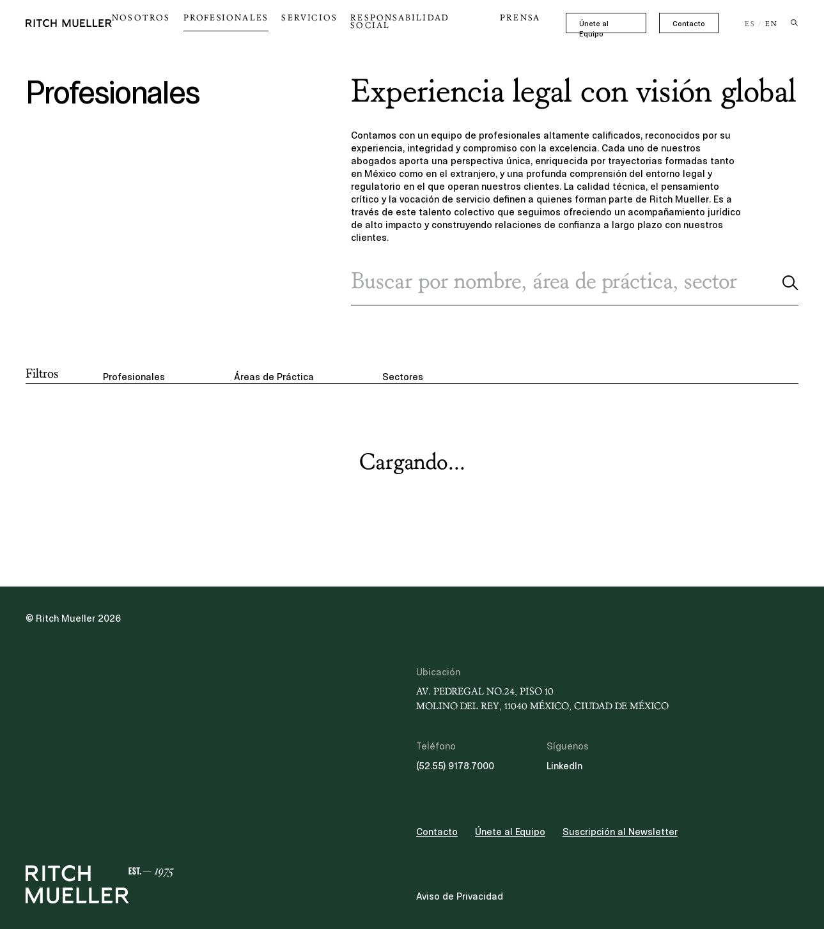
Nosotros (183, 22)
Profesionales (258, 22)
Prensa (520, 22)
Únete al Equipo (605, 24)
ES (750, 24)
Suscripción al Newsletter (620, 831)
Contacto (688, 24)
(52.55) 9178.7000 (455, 766)
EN (771, 24)
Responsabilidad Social (429, 22)
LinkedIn (564, 766)
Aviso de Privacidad (459, 896)
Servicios (332, 22)
